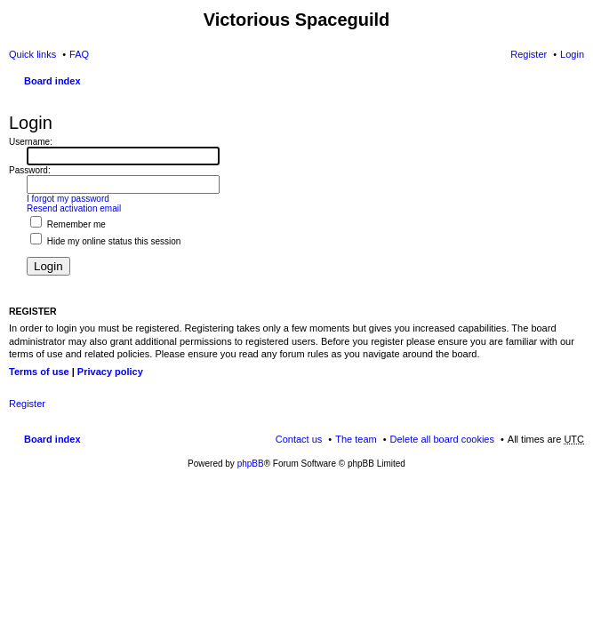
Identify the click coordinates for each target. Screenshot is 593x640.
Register (27, 403)
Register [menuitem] (528, 54)
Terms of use (39, 371)
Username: (30, 142)
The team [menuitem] (355, 439)
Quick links (32, 54)
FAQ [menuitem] (79, 54)
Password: (30, 170)
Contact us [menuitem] (299, 439)
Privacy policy (110, 371)
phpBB (250, 463)
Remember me (68, 224)
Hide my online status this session (105, 241)
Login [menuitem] (572, 54)
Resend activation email (74, 208)
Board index (52, 81)
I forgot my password (68, 199)
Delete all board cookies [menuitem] (442, 439)
